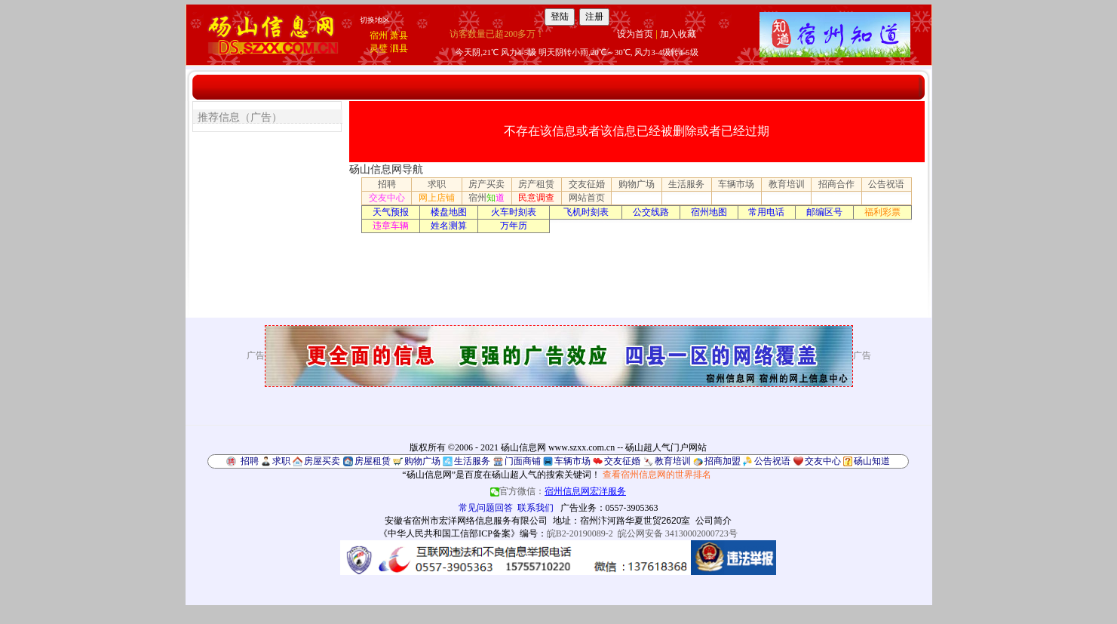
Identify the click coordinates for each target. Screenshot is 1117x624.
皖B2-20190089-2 (580, 533)
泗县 (399, 48)
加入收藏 (678, 34)
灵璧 (379, 48)
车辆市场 (736, 184)
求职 (437, 184)
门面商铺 (523, 461)
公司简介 (713, 520)
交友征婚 (587, 184)
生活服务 (686, 184)
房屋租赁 (372, 461)
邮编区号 (824, 212)
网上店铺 (437, 197)
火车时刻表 (513, 212)
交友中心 (387, 197)
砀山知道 (872, 461)
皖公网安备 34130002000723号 (678, 533)
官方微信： (558, 491)
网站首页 (587, 197)
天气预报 (391, 212)
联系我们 (535, 508)
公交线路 (651, 212)
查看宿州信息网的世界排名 (657, 474)
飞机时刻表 (586, 212)
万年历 (513, 225)
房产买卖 (486, 184)
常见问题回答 (486, 508)
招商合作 (836, 184)
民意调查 (536, 197)
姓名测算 (449, 225)
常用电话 (766, 212)
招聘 (387, 184)
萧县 (399, 35)
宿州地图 (709, 212)
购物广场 (636, 184)
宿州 (379, 35)
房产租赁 (536, 184)
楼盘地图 (449, 212)
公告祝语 (886, 184)
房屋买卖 (322, 461)
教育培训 (787, 184)
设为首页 (635, 34)
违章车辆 (391, 225)
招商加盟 (722, 461)
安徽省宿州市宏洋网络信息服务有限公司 (466, 520)
